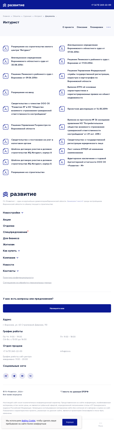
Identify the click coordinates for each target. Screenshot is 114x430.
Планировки (96, 27)
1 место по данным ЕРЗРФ (75, 391)
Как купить (10, 250)
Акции (7, 219)
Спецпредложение (15, 232)
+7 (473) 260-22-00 (101, 5)
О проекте (68, 27)
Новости (8, 264)
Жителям (8, 244)
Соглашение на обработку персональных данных (27, 283)
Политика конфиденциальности (18, 277)
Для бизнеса (11, 238)
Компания (9, 257)
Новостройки (11, 212)
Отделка (8, 225)
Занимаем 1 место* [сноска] (75, 201)
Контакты (9, 270)
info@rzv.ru (65, 351)
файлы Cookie (28, 420)
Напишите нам (57, 308)
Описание (82, 27)
